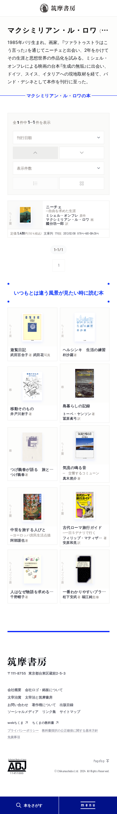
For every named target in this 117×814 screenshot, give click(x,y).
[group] (58, 153)
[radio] (35, 153)
